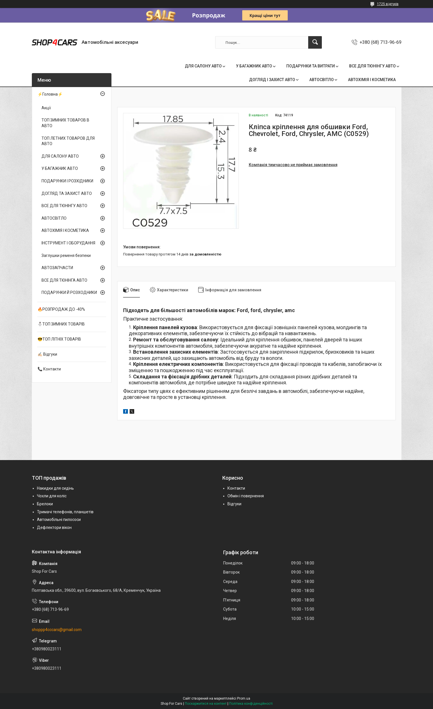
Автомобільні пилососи (59, 519)
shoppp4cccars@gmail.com (57, 629)
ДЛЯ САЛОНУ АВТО (203, 66)
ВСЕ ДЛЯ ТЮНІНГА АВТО (64, 280)
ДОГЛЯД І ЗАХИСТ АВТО (272, 79)
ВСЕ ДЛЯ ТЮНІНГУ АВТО (372, 66)
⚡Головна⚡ (50, 94)
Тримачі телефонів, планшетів (65, 512)
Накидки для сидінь (55, 488)
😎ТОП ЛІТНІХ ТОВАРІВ (59, 339)
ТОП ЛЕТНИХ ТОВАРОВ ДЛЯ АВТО (68, 141)
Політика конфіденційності (251, 704)
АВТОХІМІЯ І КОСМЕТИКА (372, 79)
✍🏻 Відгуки (47, 354)
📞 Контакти (49, 369)
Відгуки (234, 504)
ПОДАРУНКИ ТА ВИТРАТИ (310, 66)
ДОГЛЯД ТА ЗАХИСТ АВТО (67, 193)
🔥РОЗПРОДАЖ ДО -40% (61, 309)
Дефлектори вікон (54, 527)
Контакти (236, 488)
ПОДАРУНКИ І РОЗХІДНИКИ (67, 181)
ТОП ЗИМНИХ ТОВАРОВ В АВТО (65, 123)
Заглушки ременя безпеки (66, 255)
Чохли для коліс (52, 496)
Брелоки (45, 504)
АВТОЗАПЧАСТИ (57, 267)
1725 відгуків (388, 4)
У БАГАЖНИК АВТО (254, 66)
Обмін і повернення (245, 496)
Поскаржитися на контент (206, 704)
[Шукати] (315, 42)
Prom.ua (243, 698)
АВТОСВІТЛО (321, 79)
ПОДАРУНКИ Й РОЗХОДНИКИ (69, 292)
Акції (46, 108)
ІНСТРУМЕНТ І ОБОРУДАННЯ (68, 243)
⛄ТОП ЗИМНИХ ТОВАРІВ (61, 324)
